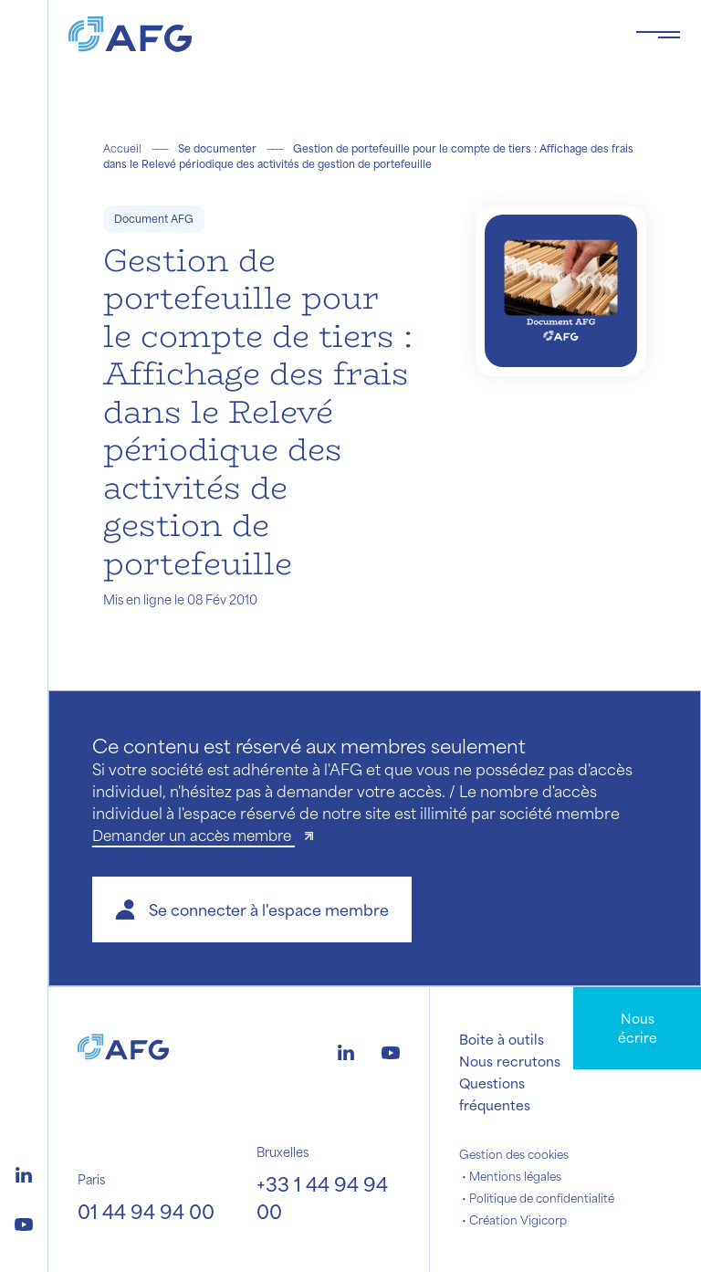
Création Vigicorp (518, 1220)
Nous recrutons (509, 1061)
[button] (252, 909)
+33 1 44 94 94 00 (322, 1198)
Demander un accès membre (193, 835)
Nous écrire (637, 1028)
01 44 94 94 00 (146, 1211)
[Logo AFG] (337, 34)
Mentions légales (515, 1176)
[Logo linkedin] (24, 1172)
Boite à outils (501, 1039)
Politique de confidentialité (541, 1198)
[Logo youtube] (24, 1222)
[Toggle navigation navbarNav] (658, 34)
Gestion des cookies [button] (514, 1154)
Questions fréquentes (494, 1094)
